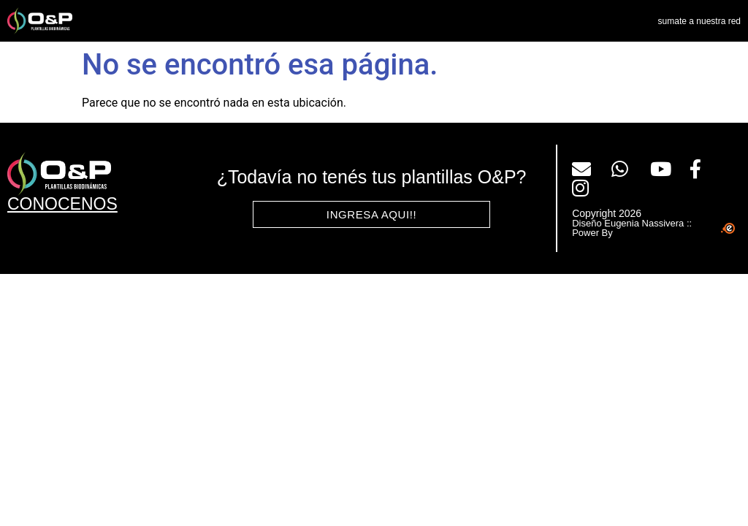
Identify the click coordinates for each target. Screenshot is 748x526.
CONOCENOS (62, 203)
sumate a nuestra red (699, 21)
